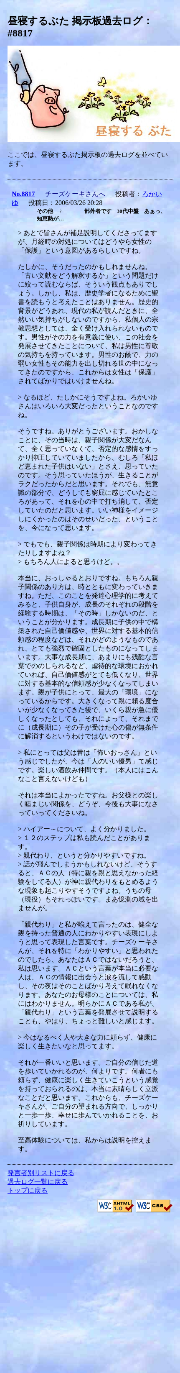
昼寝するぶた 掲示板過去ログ (75, 20)
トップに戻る (28, 1190)
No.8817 (23, 193)
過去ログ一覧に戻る (38, 1181)
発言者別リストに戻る (41, 1172)
